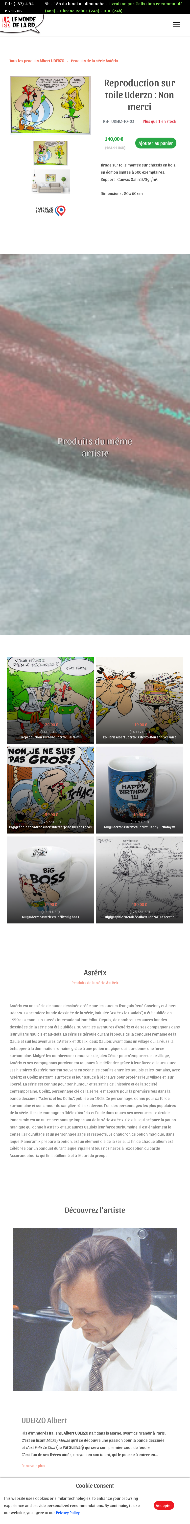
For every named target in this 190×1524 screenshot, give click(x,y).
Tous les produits (37, 60)
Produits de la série (94, 60)
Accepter (164, 1505)
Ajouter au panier (156, 143)
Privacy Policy (68, 1512)
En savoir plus (33, 1465)
